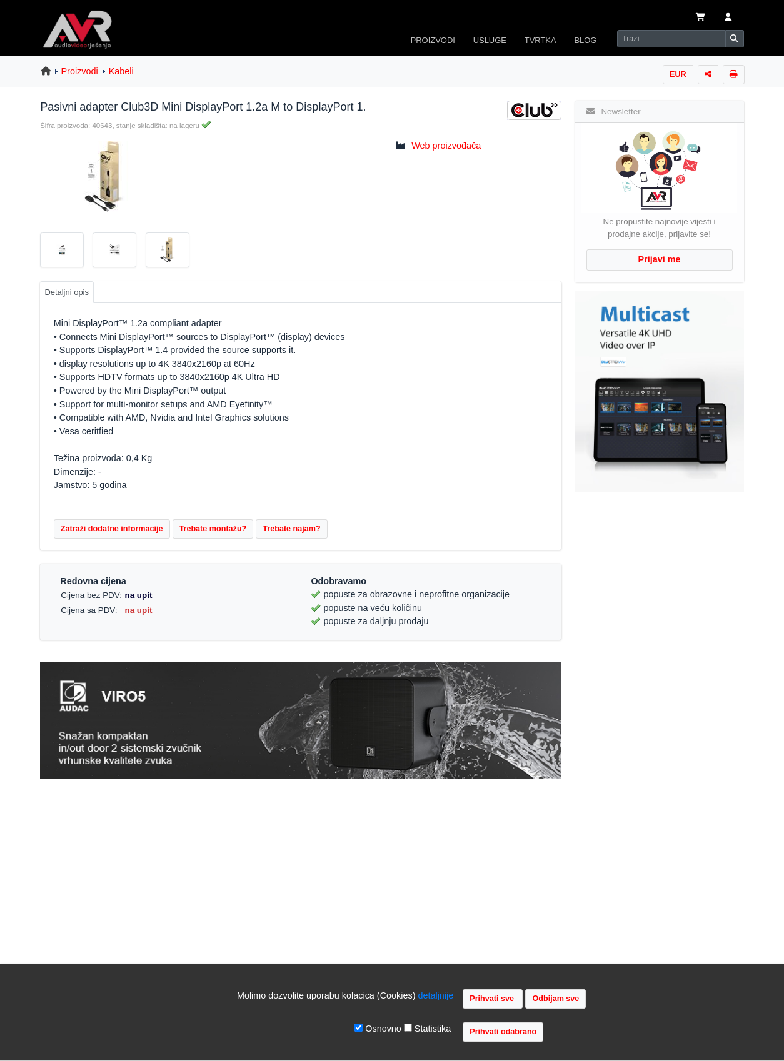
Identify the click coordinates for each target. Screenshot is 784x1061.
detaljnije (435, 995)
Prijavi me (659, 259)
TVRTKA (540, 40)
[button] (728, 18)
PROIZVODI (433, 40)
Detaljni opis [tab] (66, 292)
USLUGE (489, 40)
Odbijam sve (555, 998)
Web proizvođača (446, 146)
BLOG (585, 40)
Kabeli (121, 71)
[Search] (671, 38)
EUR (678, 74)
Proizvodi (79, 71)
